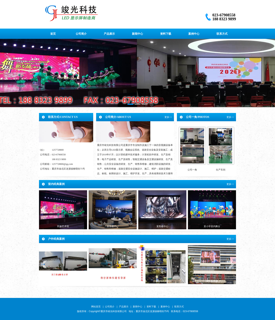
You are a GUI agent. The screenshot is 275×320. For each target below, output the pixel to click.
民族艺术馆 (63, 226)
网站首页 (96, 306)
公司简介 (81, 33)
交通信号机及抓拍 (162, 281)
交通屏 (112, 281)
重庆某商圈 (212, 281)
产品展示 (109, 33)
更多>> (168, 117)
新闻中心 (137, 33)
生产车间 (220, 169)
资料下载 (165, 33)
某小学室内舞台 (212, 226)
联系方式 (222, 33)
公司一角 (192, 169)
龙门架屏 (63, 281)
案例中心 (193, 33)
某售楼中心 (113, 226)
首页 (53, 33)
